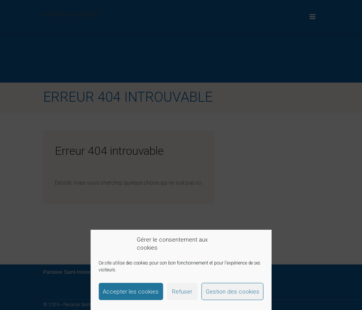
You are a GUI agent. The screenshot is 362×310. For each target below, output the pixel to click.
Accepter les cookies (131, 291)
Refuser (182, 291)
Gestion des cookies (232, 291)
